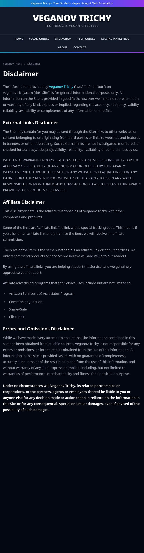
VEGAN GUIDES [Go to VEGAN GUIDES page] (39, 38)
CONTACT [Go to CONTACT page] (80, 47)
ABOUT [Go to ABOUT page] (62, 47)
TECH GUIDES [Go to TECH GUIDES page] (86, 38)
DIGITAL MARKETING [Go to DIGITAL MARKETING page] (115, 38)
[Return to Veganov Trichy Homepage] (72, 20)
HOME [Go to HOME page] (19, 38)
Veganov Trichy (12, 63)
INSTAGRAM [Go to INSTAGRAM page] (63, 38)
